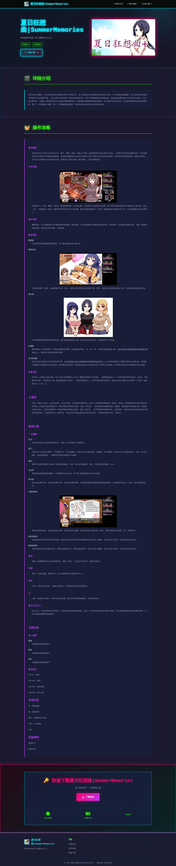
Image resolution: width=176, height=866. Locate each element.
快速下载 (146, 4)
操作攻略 (132, 4)
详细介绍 (118, 4)
